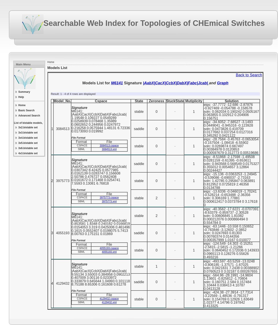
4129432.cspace (109, 298)
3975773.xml (109, 201)
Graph (222, 83)
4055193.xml (109, 251)
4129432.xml (109, 302)
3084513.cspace (109, 145)
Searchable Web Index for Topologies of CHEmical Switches (154, 23)
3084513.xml (109, 149)
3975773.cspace (109, 197)
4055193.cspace (109, 248)
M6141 (117, 83)
